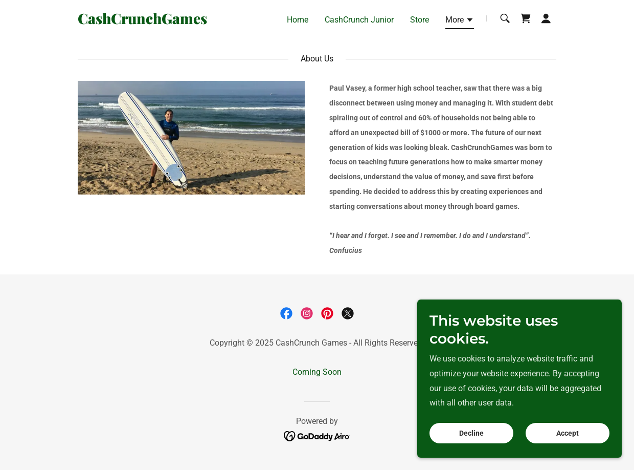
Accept (567, 433)
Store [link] (419, 20)
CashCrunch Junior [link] (359, 20)
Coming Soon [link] (317, 372)
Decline (471, 433)
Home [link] (297, 20)
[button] (459, 21)
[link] (161, 21)
